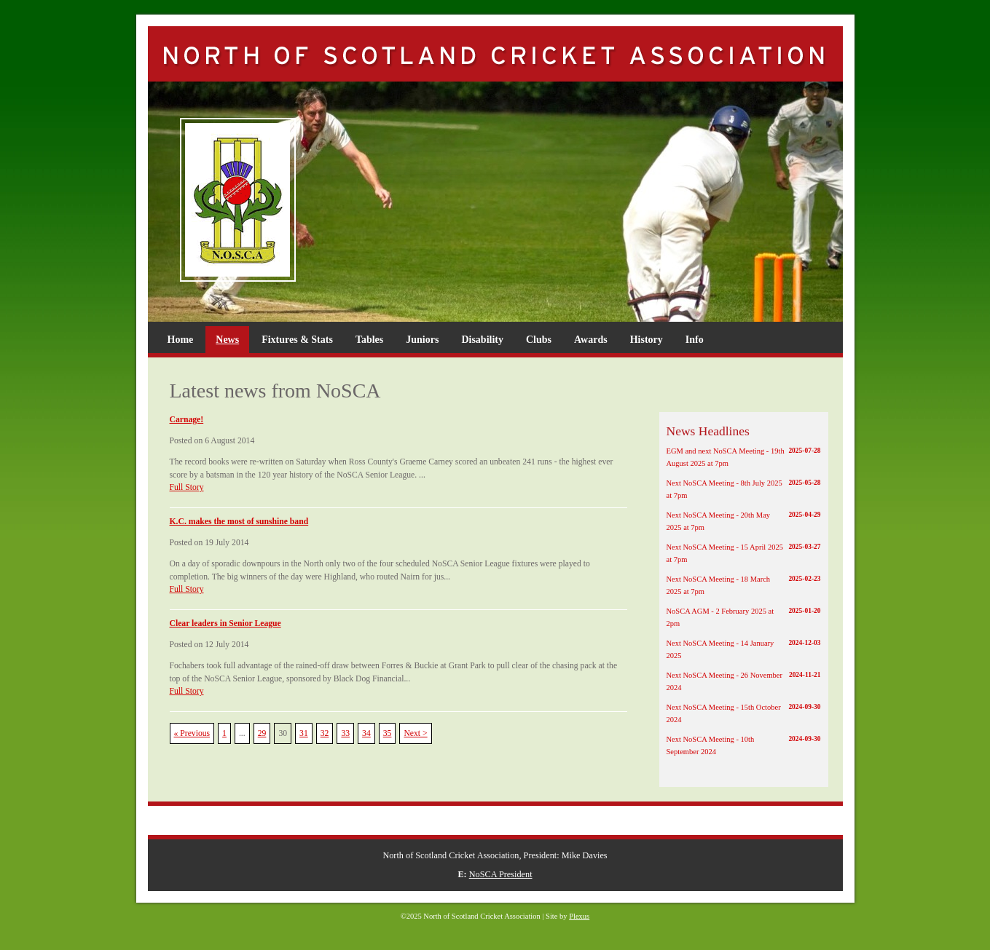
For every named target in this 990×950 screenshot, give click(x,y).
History (646, 339)
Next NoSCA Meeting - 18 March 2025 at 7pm (744, 584)
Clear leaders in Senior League (225, 623)
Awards (591, 339)
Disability (482, 339)
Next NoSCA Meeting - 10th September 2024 (744, 744)
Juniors (422, 339)
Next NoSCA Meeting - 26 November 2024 (744, 680)
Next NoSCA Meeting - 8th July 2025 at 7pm (744, 488)
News (227, 339)
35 (387, 733)
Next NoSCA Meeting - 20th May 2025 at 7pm (744, 520)
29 (262, 733)
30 (282, 733)
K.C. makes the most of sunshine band (239, 521)
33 (345, 733)
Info (694, 339)
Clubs (538, 339)
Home (181, 339)
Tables (369, 339)
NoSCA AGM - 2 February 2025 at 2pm (744, 616)
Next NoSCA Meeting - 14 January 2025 (744, 648)
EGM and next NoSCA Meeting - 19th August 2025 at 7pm (744, 456)
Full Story (187, 487)
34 (366, 733)
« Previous (192, 733)
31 (303, 733)
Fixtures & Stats (297, 339)
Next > (415, 733)
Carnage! (187, 419)
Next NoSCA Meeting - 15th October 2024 (744, 712)
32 (325, 733)
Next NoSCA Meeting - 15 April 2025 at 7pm (744, 552)
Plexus (579, 916)
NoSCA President (501, 874)
